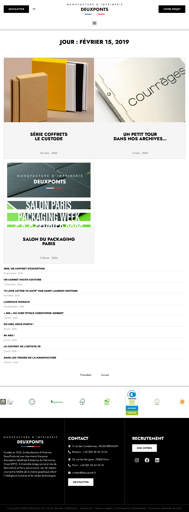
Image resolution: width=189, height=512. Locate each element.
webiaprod (86, 508)
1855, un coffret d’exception (24, 268)
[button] (95, 23)
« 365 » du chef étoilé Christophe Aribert (33, 313)
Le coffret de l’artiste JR (22, 346)
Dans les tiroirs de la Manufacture (30, 357)
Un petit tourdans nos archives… (140, 136)
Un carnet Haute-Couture (22, 279)
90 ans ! (9, 335)
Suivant (105, 375)
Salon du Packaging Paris (49, 241)
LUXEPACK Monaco (17, 301)
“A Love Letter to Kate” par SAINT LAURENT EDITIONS (41, 290)
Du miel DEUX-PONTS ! (18, 324)
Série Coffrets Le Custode (49, 136)
